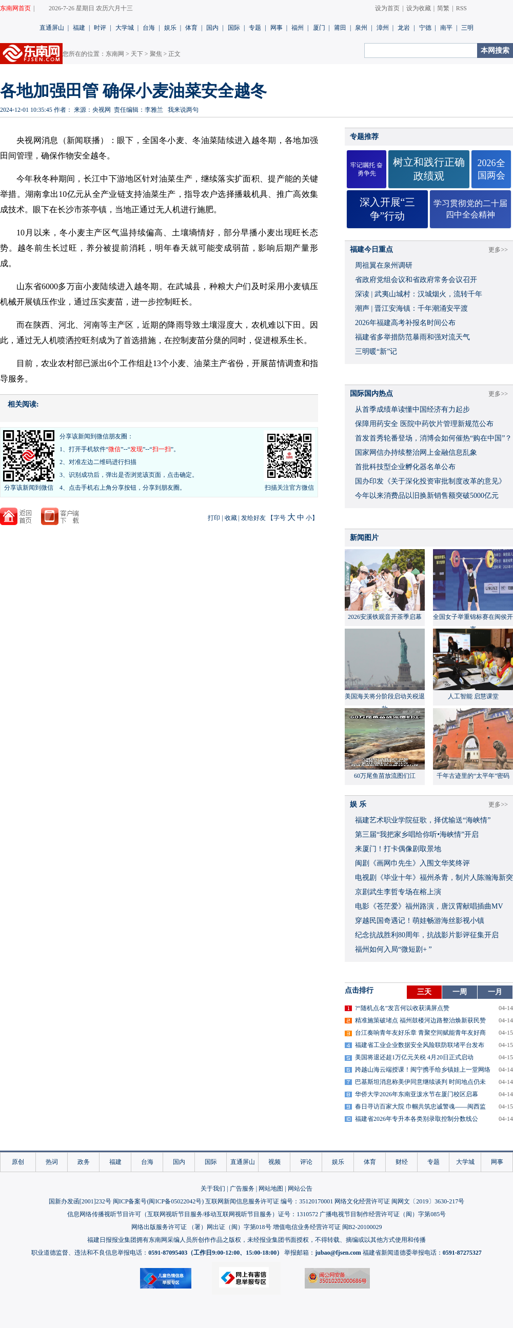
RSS (461, 8)
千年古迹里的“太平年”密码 (473, 775)
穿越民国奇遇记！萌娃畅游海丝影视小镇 (419, 920)
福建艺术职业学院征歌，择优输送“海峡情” (422, 820)
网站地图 (271, 1188)
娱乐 (170, 27)
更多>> (498, 249)
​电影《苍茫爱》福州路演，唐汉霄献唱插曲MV (429, 906)
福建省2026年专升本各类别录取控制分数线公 (416, 1118)
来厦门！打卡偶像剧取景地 (398, 849)
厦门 (319, 27)
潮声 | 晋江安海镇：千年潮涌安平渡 (411, 308)
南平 (446, 27)
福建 (79, 27)
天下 (137, 53)
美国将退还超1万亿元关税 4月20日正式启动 (414, 1057)
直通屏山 (52, 27)
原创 (18, 1161)
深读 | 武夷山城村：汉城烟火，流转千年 (418, 294)
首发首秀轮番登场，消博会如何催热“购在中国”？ (433, 438)
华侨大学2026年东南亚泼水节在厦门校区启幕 (416, 1094)
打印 (214, 517)
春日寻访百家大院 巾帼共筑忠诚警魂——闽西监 (420, 1106)
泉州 (361, 27)
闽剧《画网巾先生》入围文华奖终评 (412, 863)
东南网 (115, 53)
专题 (255, 27)
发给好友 (253, 517)
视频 (274, 1161)
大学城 (124, 27)
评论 (306, 1161)
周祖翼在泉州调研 (383, 265)
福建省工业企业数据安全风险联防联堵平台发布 (419, 1045)
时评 (100, 27)
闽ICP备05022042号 (175, 1201)
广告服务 (242, 1188)
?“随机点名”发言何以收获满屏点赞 (402, 1008)
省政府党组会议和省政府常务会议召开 (416, 280)
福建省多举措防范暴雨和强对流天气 (412, 337)
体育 (191, 27)
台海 (149, 27)
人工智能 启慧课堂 (473, 696)
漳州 (383, 27)
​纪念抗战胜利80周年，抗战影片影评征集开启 (427, 935)
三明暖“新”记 (376, 351)
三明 (467, 27)
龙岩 (404, 27)
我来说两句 (183, 109)
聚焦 (156, 53)
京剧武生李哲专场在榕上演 (398, 892)
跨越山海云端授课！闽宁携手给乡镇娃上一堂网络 (422, 1069)
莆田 (340, 27)
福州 (297, 27)
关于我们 (213, 1188)
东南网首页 (15, 8)
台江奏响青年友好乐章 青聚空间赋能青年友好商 (420, 1032)
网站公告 (300, 1188)
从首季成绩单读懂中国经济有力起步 (412, 409)
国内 (212, 27)
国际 (234, 27)
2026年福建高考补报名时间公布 (405, 323)
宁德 (425, 27)
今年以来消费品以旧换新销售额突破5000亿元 (427, 495)
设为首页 (387, 8)
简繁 (443, 8)
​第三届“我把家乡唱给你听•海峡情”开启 (417, 834)
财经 (402, 1161)
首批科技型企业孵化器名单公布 (405, 467)
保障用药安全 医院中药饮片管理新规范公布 (424, 424)
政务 (83, 1161)
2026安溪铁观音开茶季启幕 (385, 616)
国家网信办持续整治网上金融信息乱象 (416, 452)
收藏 (231, 517)
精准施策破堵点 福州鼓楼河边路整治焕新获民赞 (420, 1020)
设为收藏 (418, 8)
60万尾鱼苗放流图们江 (385, 775)
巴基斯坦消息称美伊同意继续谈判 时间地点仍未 (420, 1081)
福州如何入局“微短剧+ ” (393, 949)
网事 (276, 27)
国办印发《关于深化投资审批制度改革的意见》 (430, 481)
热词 (52, 1161)
